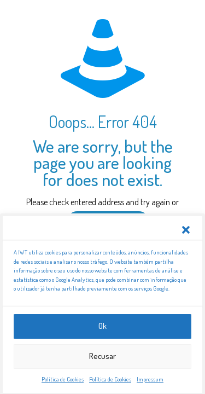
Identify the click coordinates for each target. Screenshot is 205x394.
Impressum (150, 381)
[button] (185, 231)
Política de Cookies (63, 381)
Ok (102, 327)
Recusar (102, 357)
